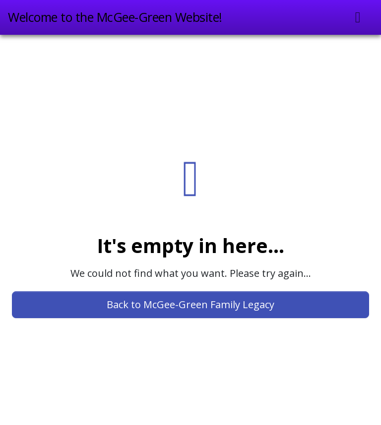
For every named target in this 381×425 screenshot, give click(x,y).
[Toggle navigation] (358, 17)
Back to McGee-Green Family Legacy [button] (190, 304)
